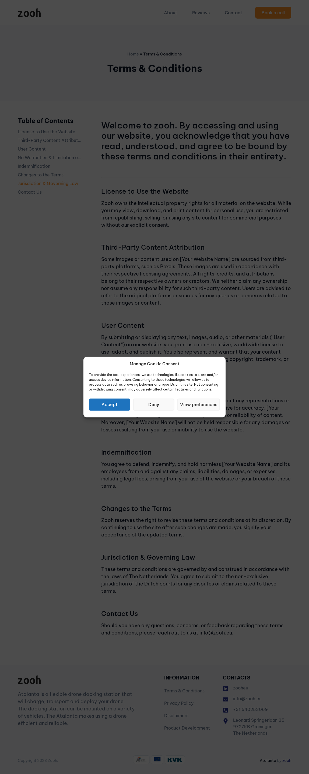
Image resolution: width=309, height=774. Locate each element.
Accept (110, 404)
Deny (154, 404)
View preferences (199, 404)
